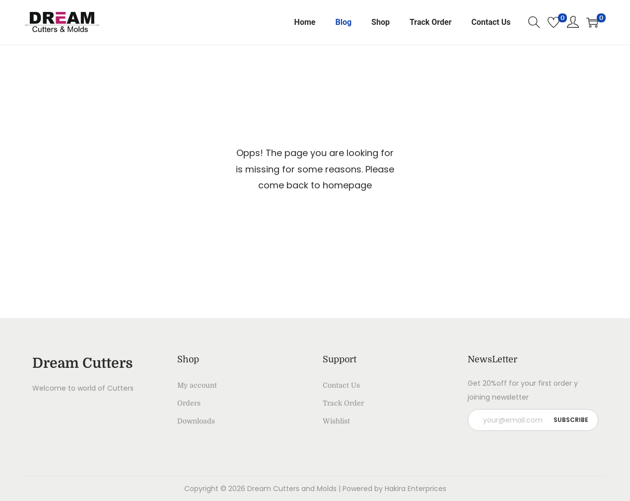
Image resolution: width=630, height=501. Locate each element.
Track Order (343, 403)
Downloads (196, 421)
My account (197, 385)
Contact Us (341, 385)
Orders (189, 403)
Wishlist (336, 421)
